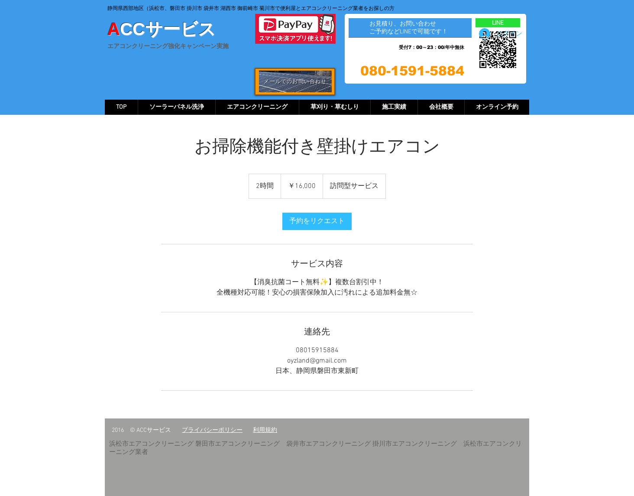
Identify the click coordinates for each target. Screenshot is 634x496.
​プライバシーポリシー (212, 430)
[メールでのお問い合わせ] (295, 81)
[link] (317, 221)
